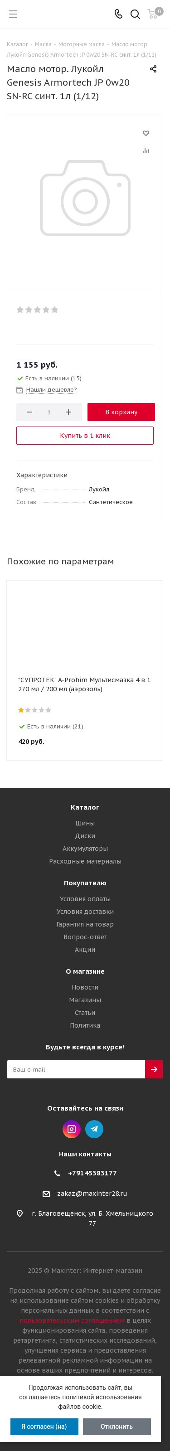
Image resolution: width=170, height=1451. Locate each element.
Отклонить (117, 1426)
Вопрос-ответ (85, 937)
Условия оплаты (85, 899)
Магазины (85, 1000)
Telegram (94, 1129)
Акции (85, 950)
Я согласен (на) (44, 1426)
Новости (85, 987)
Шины (85, 823)
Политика (85, 1025)
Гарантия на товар (85, 924)
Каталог (85, 807)
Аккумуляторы (85, 848)
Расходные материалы (85, 861)
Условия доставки (85, 911)
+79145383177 (92, 1173)
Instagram (72, 1129)
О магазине (85, 971)
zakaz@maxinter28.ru (92, 1193)
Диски (85, 836)
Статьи (85, 1013)
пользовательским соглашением (72, 1320)
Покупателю (85, 882)
